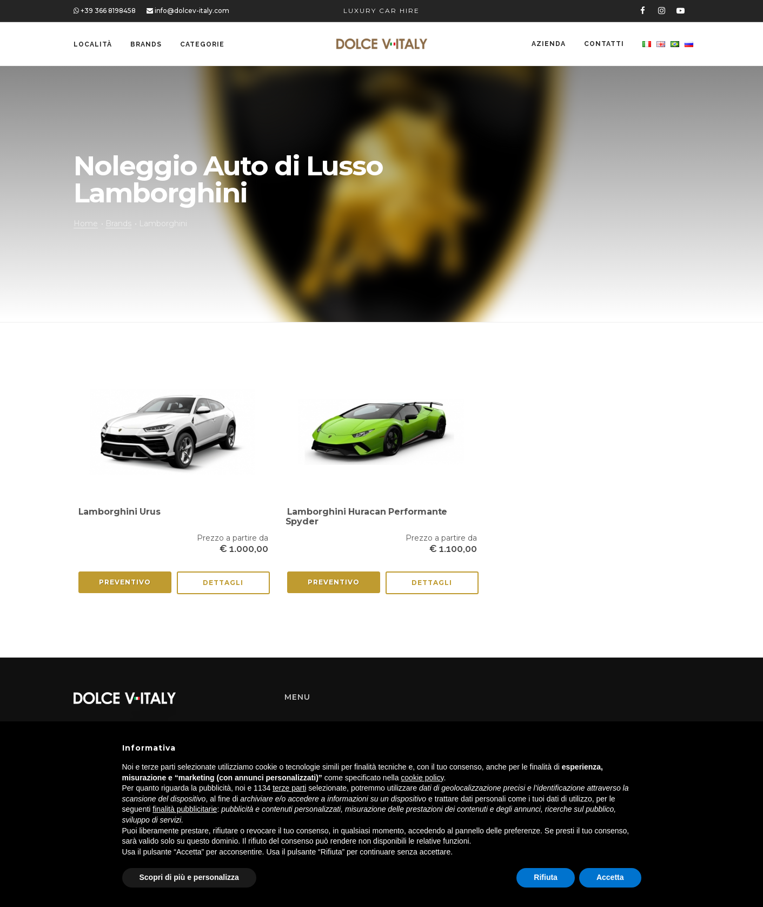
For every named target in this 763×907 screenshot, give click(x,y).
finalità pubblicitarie (184, 809)
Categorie (202, 44)
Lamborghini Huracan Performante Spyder (367, 517)
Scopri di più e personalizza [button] (189, 877)
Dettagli (223, 583)
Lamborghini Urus (119, 512)
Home (86, 223)
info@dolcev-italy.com (188, 10)
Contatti (604, 44)
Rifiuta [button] (546, 877)
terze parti (289, 788)
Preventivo (125, 582)
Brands (146, 44)
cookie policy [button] (422, 777)
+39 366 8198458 (105, 10)
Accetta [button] (610, 877)
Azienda (549, 44)
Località (93, 44)
